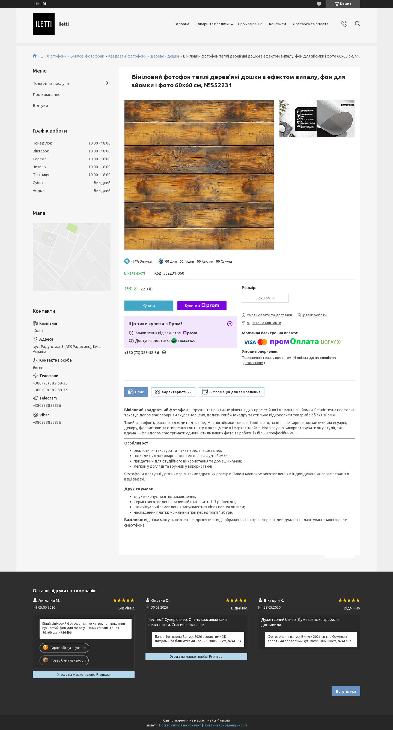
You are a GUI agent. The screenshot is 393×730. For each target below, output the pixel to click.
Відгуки (40, 105)
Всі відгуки (346, 691)
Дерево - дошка (164, 56)
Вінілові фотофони (87, 56)
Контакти (277, 24)
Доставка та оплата (310, 24)
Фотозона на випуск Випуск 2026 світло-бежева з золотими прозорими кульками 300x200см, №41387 (309, 639)
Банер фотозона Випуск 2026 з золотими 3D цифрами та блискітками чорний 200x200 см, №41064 (198, 639)
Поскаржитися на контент (180, 725)
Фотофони (57, 56)
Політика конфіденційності (225, 725)
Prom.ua (223, 720)
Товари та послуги (212, 24)
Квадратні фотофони (127, 56)
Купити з (202, 305)
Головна (182, 24)
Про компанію (250, 24)
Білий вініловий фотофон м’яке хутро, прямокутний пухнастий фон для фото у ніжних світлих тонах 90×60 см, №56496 (83, 628)
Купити (149, 306)
